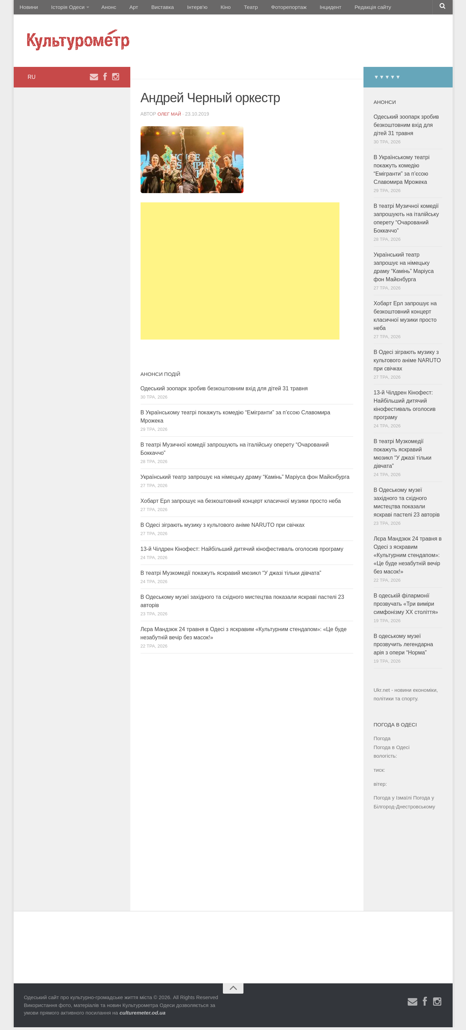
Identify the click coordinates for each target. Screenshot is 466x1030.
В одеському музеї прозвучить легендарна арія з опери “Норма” (403, 647)
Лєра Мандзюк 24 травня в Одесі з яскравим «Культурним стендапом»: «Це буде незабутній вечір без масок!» (408, 557)
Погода (382, 741)
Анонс (104, 8)
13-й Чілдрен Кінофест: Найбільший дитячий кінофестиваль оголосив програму (242, 552)
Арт (126, 8)
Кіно (209, 8)
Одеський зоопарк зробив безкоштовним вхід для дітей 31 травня (224, 391)
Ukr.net (382, 693)
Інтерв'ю (183, 8)
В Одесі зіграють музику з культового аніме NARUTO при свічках (223, 528)
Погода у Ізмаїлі (393, 800)
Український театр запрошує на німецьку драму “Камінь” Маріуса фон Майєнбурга (245, 480)
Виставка (151, 8)
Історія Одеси (64, 8)
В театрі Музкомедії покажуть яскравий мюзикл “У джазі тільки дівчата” (231, 576)
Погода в (392, 750)
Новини (28, 8)
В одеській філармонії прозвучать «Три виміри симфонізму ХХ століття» (406, 606)
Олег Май (169, 116)
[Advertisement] (240, 273)
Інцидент (306, 8)
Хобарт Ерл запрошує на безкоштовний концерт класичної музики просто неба (241, 504)
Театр (231, 8)
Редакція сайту (346, 8)
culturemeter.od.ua (142, 1016)
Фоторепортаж (266, 8)
